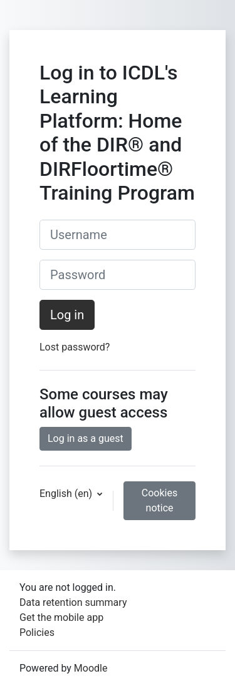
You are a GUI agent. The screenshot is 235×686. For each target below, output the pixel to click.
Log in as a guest (85, 438)
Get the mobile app (61, 617)
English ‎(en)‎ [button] (67, 493)
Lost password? (74, 347)
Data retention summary (73, 602)
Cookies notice (159, 500)
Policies (37, 632)
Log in (67, 314)
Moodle (91, 668)
